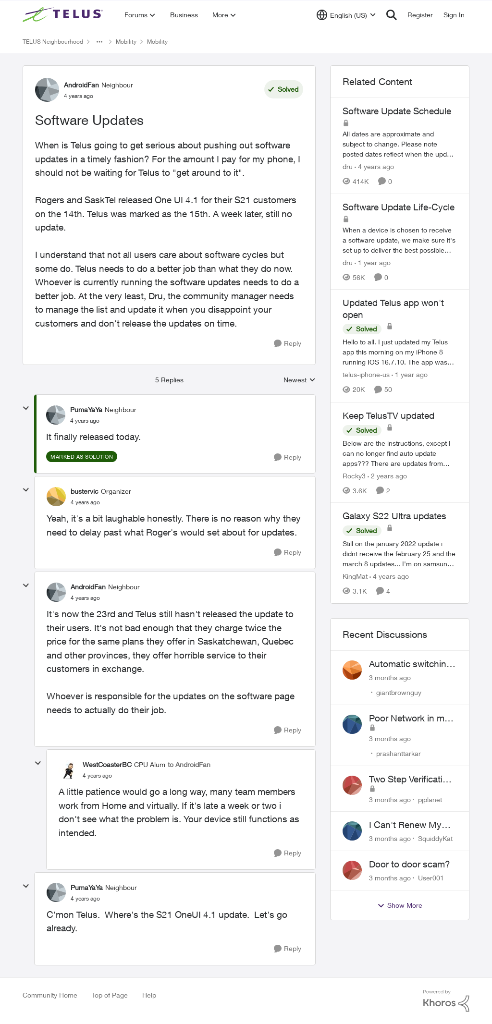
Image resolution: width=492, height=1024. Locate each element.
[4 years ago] (374, 166)
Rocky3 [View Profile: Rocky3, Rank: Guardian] (354, 475)
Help (149, 995)
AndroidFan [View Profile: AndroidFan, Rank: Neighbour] (81, 85)
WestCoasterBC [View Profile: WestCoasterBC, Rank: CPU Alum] (107, 764)
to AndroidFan (189, 764)
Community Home (50, 995)
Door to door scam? (409, 864)
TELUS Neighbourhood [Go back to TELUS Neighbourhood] (53, 41)
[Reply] (287, 343)
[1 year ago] (373, 262)
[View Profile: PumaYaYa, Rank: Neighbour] (55, 415)
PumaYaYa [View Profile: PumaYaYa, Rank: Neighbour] (86, 409)
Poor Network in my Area (409, 718)
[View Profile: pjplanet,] (352, 785)
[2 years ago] (387, 475)
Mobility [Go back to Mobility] (126, 41)
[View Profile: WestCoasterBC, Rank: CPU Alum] (68, 770)
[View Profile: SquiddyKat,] (352, 831)
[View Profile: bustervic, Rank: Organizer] (56, 496)
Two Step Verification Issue (411, 779)
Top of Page (110, 995)
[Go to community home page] (64, 15)
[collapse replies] (26, 408)
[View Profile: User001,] (352, 870)
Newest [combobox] (299, 380)
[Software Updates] (84, 420)
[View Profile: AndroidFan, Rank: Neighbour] (47, 90)
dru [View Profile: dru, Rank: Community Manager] (348, 166)
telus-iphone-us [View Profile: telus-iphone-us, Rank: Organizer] (366, 375)
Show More (399, 905)
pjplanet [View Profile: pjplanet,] (430, 799)
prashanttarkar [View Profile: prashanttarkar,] (398, 753)
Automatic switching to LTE (410, 664)
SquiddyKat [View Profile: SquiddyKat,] (435, 838)
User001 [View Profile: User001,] (431, 878)
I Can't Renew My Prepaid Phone (405, 825)
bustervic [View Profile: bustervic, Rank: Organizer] (84, 491)
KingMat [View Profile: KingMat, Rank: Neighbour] (355, 576)
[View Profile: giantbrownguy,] (352, 670)
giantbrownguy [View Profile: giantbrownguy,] (398, 692)
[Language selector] (346, 14)
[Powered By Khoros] (446, 1001)
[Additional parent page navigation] (99, 42)
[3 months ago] (390, 677)
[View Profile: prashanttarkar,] (352, 724)
